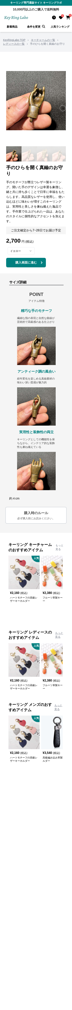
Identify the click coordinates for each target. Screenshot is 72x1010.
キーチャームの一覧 (43, 40)
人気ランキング (60, 26)
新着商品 (12, 26)
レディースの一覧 (14, 43)
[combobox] (21, 251)
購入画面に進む (29, 262)
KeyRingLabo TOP (14, 40)
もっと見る (59, 547)
